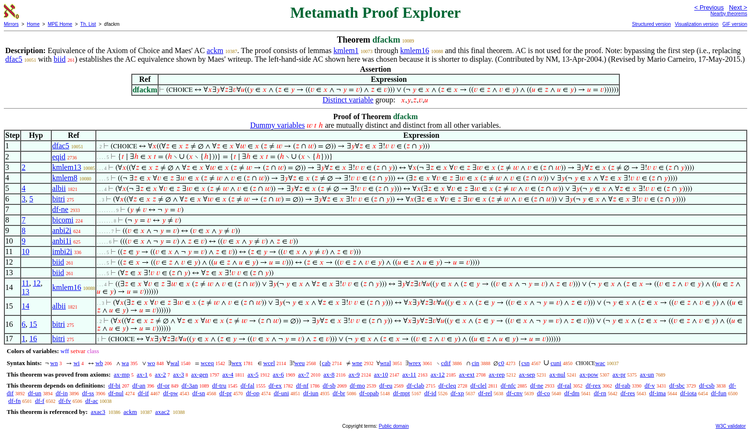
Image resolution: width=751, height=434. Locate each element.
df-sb (329, 385)
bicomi (62, 220)
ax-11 (409, 374)
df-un (34, 393)
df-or (163, 385)
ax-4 (227, 374)
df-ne (60, 209)
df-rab (622, 385)
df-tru (219, 385)
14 (25, 306)
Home (33, 24)
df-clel (478, 385)
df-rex (593, 385)
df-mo (357, 385)
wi (76, 363)
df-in (62, 393)
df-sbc (677, 385)
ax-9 (354, 374)
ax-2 (160, 374)
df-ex (275, 385)
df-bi (114, 385)
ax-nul (557, 374)
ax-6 (278, 374)
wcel (269, 363)
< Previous (709, 7)
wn (54, 363)
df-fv (64, 400)
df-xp (457, 393)
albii (59, 188)
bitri (58, 199)
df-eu (385, 385)
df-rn (600, 393)
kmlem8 (64, 178)
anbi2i (61, 230)
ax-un (647, 374)
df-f (40, 400)
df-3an (190, 385)
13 (25, 292)
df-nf (302, 385)
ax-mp (122, 374)
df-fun (719, 393)
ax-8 (328, 374)
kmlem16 (414, 50)
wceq (207, 363)
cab (326, 363)
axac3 (98, 411)
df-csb (707, 385)
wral (385, 363)
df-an (138, 385)
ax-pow (589, 374)
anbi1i (61, 241)
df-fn (14, 400)
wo (151, 363)
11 (25, 283)
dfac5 (14, 59)
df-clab (415, 385)
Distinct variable (348, 100)
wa (125, 363)
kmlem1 (345, 50)
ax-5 (253, 374)
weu (300, 363)
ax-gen (199, 374)
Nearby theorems (728, 13)
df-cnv (514, 393)
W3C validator (731, 426)
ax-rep (496, 374)
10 (25, 251)
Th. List (88, 24)
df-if (143, 393)
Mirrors (11, 24)
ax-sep (527, 374)
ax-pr (619, 374)
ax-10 (381, 374)
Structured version (651, 24)
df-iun (311, 393)
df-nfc (508, 385)
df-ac (91, 400)
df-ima (657, 393)
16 (33, 338)
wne (357, 363)
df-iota (688, 393)
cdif (446, 363)
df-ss (88, 393)
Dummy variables (277, 125)
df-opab (368, 393)
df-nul (116, 393)
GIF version (734, 24)
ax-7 (303, 374)
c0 (501, 363)
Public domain (394, 426)
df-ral (564, 385)
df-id (430, 393)
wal (174, 363)
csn (525, 363)
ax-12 (438, 374)
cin (475, 363)
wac (600, 363)
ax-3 (178, 374)
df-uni (281, 393)
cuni (555, 363)
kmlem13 (66, 167)
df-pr (225, 393)
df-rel (485, 393)
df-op (253, 393)
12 (37, 283)
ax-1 (142, 374)
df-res (627, 393)
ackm (215, 50)
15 (33, 324)
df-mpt (401, 393)
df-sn (198, 393)
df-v (650, 385)
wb (99, 363)
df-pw (170, 393)
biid (60, 59)
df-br (339, 393)
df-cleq (447, 385)
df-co (543, 393)
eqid (59, 157)
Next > (738, 7)
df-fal (247, 385)
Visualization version (696, 24)
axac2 (162, 411)
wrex (415, 363)
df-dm (572, 393)
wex (236, 363)
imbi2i (62, 251)
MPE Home (60, 24)
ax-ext (466, 374)
